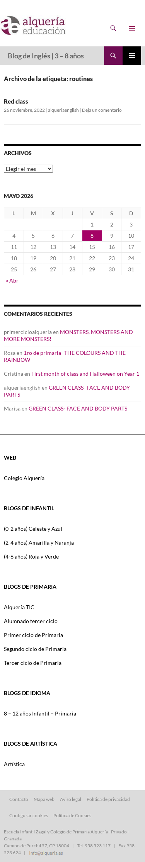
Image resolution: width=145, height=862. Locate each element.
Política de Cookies (72, 815)
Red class (16, 101)
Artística (14, 764)
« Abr (12, 280)
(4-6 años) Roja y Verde (31, 556)
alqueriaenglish (63, 110)
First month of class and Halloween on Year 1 (85, 373)
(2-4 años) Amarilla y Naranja (39, 542)
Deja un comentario (102, 110)
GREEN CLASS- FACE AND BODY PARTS (78, 408)
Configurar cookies (28, 815)
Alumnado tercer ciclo (31, 621)
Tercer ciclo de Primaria (32, 662)
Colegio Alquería (24, 478)
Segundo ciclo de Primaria (35, 649)
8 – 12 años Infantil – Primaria (40, 713)
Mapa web (44, 799)
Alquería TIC (19, 607)
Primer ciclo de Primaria (33, 635)
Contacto (18, 799)
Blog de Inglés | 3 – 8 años (46, 55)
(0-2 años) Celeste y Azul (33, 528)
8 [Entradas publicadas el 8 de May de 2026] (92, 235)
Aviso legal (70, 799)
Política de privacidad (108, 799)
